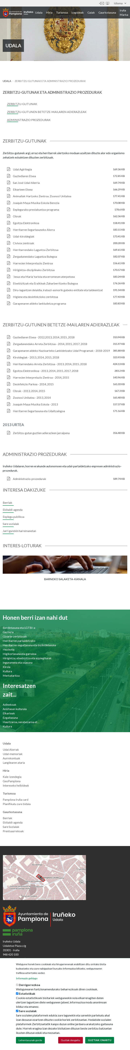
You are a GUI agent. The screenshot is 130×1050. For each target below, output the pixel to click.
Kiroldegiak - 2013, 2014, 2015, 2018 (36, 357)
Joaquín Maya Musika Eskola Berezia (36, 203)
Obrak (17, 216)
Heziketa (8, 649)
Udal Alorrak (11, 749)
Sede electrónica (107, 3)
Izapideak (77, 12)
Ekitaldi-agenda (12, 509)
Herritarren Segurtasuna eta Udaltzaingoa (39, 411)
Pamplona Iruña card (15, 799)
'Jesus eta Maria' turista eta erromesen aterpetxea (44, 276)
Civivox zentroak (23, 243)
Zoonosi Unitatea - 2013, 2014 (32, 397)
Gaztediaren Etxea (24, 176)
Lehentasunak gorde (30, 1040)
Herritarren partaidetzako (19, 640)
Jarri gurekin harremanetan (19, 531)
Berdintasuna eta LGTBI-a (19, 627)
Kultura (7, 671)
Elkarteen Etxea (22, 189)
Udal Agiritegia (22, 169)
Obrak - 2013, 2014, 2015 (29, 391)
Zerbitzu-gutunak (22, 104)
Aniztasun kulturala (15, 709)
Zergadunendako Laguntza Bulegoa (35, 256)
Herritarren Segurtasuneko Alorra (34, 229)
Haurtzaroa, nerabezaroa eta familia (21, 722)
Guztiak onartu (99, 1040)
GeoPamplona (11, 781)
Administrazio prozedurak (29, 119)
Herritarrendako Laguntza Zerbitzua (35, 249)
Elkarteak (9, 713)
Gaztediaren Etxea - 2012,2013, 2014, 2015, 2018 (44, 337)
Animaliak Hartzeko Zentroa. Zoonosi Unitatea (42, 196)
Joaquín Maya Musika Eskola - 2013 (35, 404)
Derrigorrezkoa (29, 985)
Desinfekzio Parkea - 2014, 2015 (33, 384)
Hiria (49, 12)
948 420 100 (10, 954)
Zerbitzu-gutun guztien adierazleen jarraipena (41, 433)
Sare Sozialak (11, 826)
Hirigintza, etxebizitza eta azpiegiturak (27, 658)
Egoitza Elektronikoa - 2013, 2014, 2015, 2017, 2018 (45, 370)
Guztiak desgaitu (70, 1040)
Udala (38, 12)
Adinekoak (9, 704)
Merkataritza (11, 675)
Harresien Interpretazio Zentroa (33, 263)
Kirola (6, 667)
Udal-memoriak (12, 754)
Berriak (7, 502)
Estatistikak (27, 993)
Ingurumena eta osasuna (17, 662)
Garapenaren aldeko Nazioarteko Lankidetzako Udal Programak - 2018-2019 (61, 350)
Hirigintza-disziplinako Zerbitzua (34, 270)
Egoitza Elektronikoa (26, 223)
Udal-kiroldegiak (23, 236)
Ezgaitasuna (10, 717)
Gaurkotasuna (107, 12)
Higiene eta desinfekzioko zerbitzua (35, 296)
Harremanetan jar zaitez (101, 3)
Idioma (120, 3)
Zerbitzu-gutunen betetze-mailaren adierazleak (46, 112)
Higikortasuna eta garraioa (19, 653)
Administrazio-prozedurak (29, 478)
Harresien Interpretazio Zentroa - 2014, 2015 (41, 377)
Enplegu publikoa (13, 516)
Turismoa (62, 12)
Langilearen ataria (14, 762)
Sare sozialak (11, 523)
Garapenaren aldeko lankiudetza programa (39, 303)
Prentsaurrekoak (13, 831)
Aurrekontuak (11, 758)
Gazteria (8, 632)
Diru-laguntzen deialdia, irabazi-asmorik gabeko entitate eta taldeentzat (58, 290)
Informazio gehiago (27, 978)
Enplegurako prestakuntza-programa (36, 209)
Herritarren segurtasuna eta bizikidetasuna (29, 645)
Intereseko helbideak (16, 785)
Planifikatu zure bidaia (17, 804)
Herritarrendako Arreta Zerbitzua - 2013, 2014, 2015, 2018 (50, 364)
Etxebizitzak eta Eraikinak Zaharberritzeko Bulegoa (45, 283)
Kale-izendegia (12, 776)
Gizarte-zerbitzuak (15, 636)
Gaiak (91, 12)
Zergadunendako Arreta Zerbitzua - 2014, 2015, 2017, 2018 (50, 344)
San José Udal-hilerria (26, 182)
